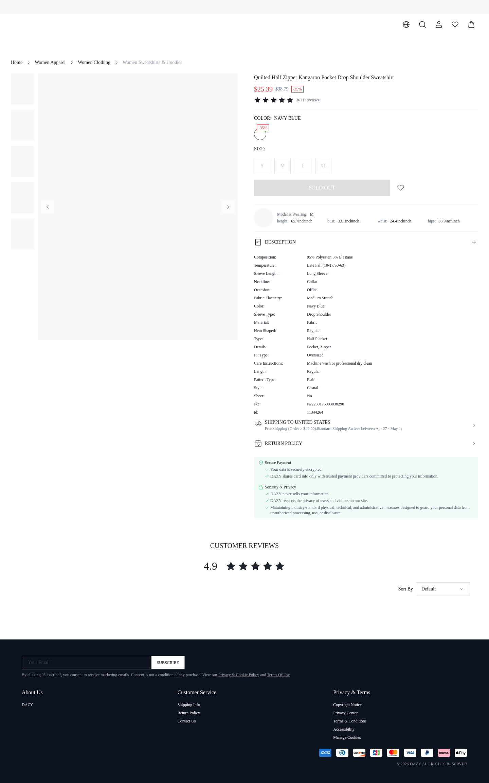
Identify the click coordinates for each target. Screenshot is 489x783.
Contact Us (187, 721)
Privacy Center (345, 713)
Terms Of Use (278, 674)
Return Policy (189, 713)
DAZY (27, 704)
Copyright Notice (347, 704)
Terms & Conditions (349, 721)
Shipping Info (189, 704)
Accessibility (344, 729)
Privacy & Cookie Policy (238, 674)
